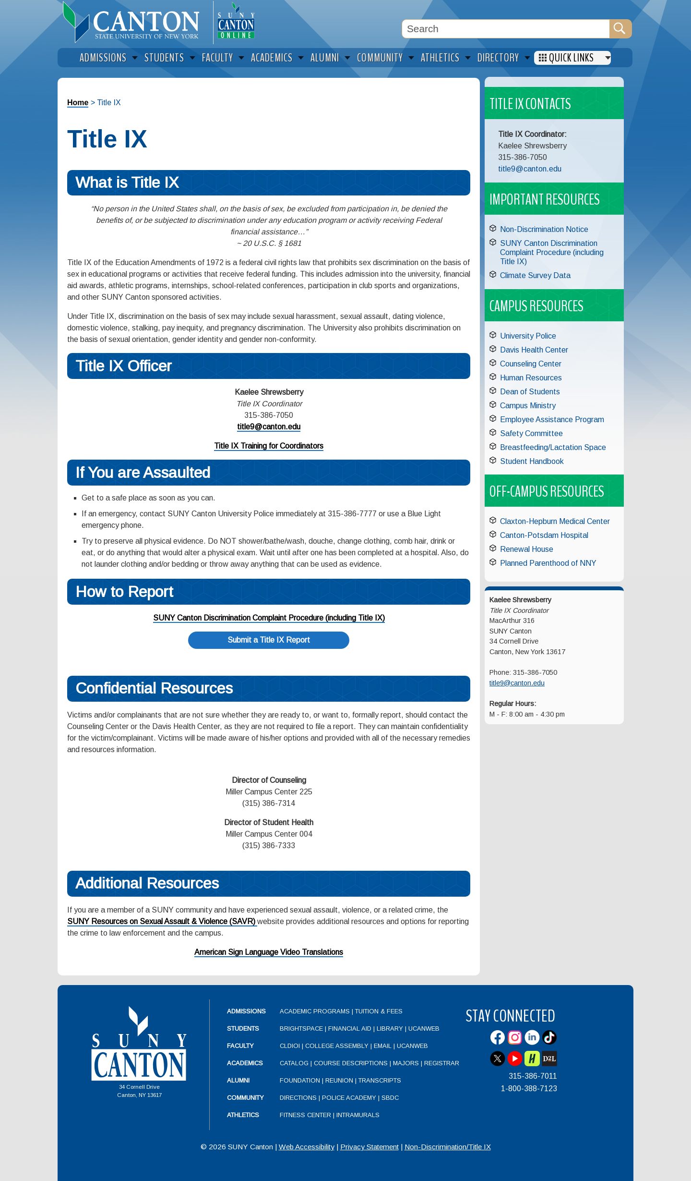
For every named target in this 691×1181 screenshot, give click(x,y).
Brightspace (301, 1028)
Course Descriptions (351, 1063)
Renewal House (526, 549)
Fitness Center (305, 1115)
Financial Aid (349, 1028)
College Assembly (337, 1045)
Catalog (294, 1063)
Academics (245, 1063)
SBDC (390, 1097)
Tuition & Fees (379, 1011)
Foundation (300, 1080)
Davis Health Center (534, 350)
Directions (298, 1097)
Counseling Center (530, 364)
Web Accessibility (306, 1147)
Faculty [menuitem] (217, 58)
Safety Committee (531, 433)
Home (77, 102)
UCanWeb (424, 1028)
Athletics (243, 1115)
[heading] (135, 22)
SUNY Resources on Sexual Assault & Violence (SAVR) (162, 921)
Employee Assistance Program (552, 419)
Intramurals (358, 1115)
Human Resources (531, 378)
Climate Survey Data (535, 275)
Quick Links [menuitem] (571, 58)
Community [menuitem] (380, 58)
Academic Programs (316, 1011)
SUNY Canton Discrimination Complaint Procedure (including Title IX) (269, 618)
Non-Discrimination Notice (544, 229)
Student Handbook (532, 461)
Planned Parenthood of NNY (548, 563)
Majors (406, 1063)
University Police (528, 336)
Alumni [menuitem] (324, 58)
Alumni (238, 1080)
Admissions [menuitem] (103, 58)
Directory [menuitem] (498, 58)
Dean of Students (530, 392)
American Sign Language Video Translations (268, 952)
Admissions (246, 1011)
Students (243, 1028)
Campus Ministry (528, 406)
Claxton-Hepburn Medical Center (555, 521)
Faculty (240, 1045)
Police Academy (349, 1097)
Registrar (441, 1063)
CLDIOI (290, 1045)
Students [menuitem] (164, 58)
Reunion (339, 1080)
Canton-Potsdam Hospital (544, 535)
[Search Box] (506, 28)
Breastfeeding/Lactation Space (553, 447)
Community (245, 1097)
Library (390, 1028)
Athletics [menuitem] (440, 58)
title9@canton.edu (268, 427)
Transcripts (379, 1080)
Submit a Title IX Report (268, 640)
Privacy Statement (369, 1147)
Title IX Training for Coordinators (268, 446)
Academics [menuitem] (272, 58)
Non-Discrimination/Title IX (448, 1147)
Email (383, 1045)
